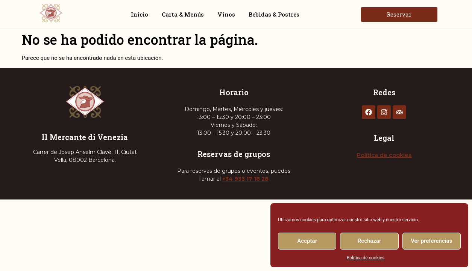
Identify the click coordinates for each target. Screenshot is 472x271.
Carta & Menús (183, 14)
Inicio (139, 14)
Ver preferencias (431, 241)
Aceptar (307, 241)
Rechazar (369, 241)
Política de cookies (366, 257)
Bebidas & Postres (274, 14)
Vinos (226, 14)
